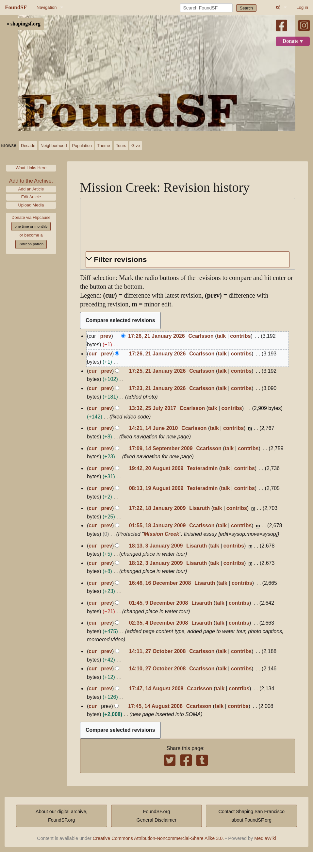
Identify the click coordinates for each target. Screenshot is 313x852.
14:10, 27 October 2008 (157, 668)
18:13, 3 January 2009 (156, 546)
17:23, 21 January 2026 (157, 388)
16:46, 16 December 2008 (160, 583)
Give (135, 145)
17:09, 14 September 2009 (161, 448)
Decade (28, 145)
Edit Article (31, 196)
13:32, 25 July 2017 (152, 408)
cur (93, 353)
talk (221, 336)
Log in (302, 7)
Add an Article (31, 189)
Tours (121, 145)
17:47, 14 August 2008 (156, 688)
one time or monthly (30, 226)
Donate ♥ (293, 41)
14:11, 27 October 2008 (157, 651)
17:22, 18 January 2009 (157, 508)
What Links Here (31, 167)
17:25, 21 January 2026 (157, 371)
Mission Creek (161, 534)
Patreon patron (31, 244)
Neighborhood (54, 145)
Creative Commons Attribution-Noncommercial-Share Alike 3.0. (158, 838)
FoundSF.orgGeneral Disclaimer (156, 816)
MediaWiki (265, 838)
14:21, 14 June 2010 (153, 428)
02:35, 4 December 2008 (158, 623)
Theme (103, 145)
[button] (187, 259)
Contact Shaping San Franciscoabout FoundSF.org (252, 816)
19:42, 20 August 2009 (156, 468)
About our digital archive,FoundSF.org (61, 816)
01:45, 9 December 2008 (158, 603)
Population (82, 145)
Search (246, 8)
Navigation (47, 7)
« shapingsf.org (24, 24)
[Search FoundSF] (206, 7)
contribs (240, 336)
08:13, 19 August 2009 (156, 488)
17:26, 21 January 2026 (156, 336)
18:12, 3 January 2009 (156, 563)
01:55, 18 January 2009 (157, 525)
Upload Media (31, 205)
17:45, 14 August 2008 (155, 706)
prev (105, 336)
